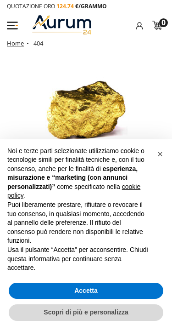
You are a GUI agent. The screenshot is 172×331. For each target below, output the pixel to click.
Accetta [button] (86, 290)
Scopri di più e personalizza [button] (86, 312)
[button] (160, 154)
